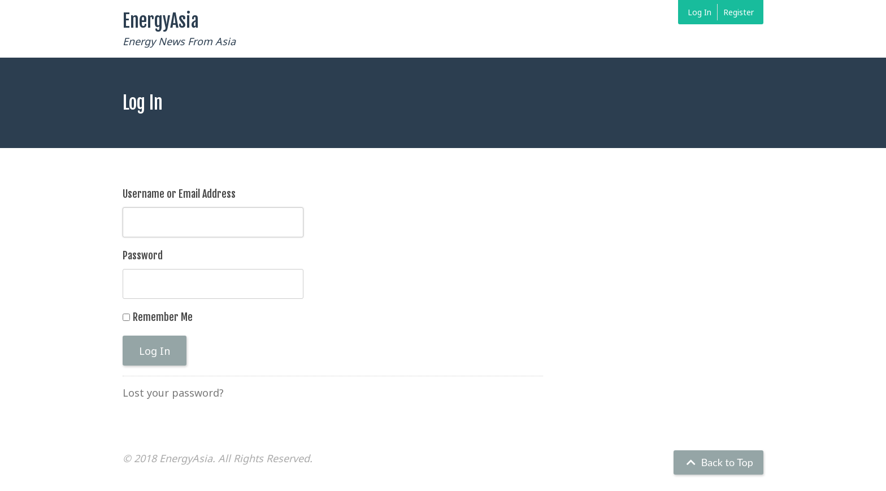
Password (143, 255)
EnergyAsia (161, 21)
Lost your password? (173, 392)
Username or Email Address (179, 194)
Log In (699, 12)
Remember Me (163, 317)
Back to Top (718, 462)
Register (738, 12)
